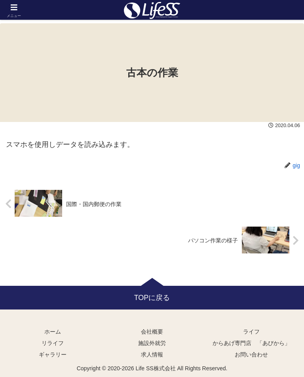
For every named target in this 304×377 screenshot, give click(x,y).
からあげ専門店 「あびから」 (251, 343)
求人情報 (152, 354)
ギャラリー (52, 354)
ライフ (251, 331)
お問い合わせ (251, 354)
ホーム (52, 331)
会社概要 (152, 331)
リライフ (53, 343)
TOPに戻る (152, 298)
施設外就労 (152, 343)
